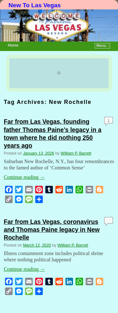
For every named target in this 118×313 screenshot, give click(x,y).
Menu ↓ (102, 45)
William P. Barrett (76, 153)
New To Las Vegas (34, 5)
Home (13, 45)
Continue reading (24, 177)
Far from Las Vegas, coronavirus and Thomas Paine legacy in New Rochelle (51, 229)
